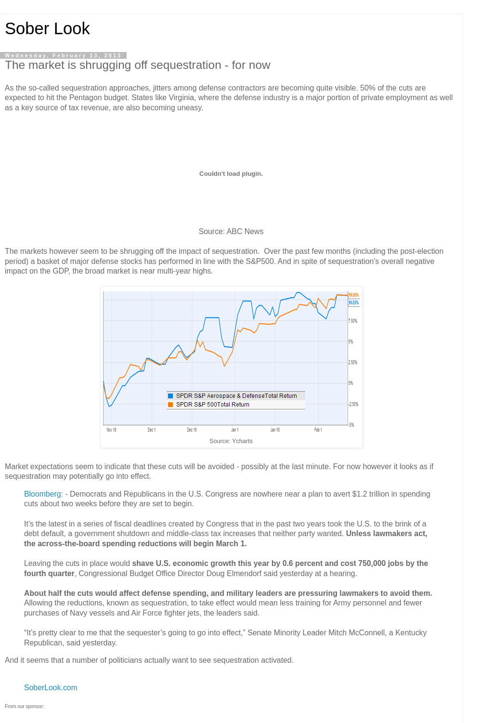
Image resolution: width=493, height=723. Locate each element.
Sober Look (47, 28)
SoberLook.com (51, 688)
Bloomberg (42, 494)
